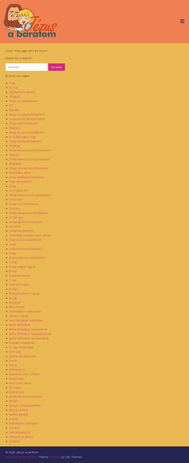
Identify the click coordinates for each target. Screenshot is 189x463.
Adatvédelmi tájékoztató (25, 311)
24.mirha (14, 226)
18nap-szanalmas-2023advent (28, 168)
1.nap (12, 83)
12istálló (14, 110)
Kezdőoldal (16, 378)
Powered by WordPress (21, 457)
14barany (14, 128)
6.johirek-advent (19, 275)
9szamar (15, 302)
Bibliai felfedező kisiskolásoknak (30, 334)
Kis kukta (15, 387)
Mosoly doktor (18, 410)
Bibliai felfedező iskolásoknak (28, 329)
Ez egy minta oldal (21, 347)
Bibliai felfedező (19, 325)
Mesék (13, 401)
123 (11, 105)
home (13, 360)
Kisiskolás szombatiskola (25, 396)
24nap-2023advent (21, 231)
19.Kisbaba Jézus (20, 172)
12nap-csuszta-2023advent (26, 114)
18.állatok (15, 163)
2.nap (12, 186)
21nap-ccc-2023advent (24, 204)
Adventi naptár (18, 316)
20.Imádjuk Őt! (18, 190)
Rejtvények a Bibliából (23, 423)
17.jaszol (14, 155)
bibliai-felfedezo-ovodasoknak (29, 338)
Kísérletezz (16, 392)
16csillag (14, 146)
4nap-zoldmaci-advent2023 (27, 257)
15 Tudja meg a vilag (22, 137)
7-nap (13, 280)
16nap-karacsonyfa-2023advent (29, 150)
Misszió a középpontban (25, 405)
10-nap (13, 87)
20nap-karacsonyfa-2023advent (30, 195)
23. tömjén (16, 217)
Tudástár (15, 441)
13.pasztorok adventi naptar (27, 119)
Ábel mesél (16, 307)
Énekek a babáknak (22, 343)
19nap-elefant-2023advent (26, 177)
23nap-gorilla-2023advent (25, 222)
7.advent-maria (19, 284)
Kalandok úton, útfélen (24, 374)
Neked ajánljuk (18, 414)
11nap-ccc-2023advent (23, 101)
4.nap (12, 253)
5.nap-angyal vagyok (22, 266)
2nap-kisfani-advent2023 (25, 240)
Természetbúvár (20, 432)
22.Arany (14, 208)
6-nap (13, 271)
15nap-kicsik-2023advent (25, 141)
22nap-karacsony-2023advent (28, 213)
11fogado (14, 96)
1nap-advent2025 (20, 181)
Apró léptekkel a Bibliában (26, 320)
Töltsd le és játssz (21, 437)
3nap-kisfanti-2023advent (26, 249)
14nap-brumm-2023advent (26, 132)
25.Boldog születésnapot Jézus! (30, 235)
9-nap (13, 298)
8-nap (13, 289)
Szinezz (14, 428)
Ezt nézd (15, 351)
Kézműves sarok (20, 383)
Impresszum (17, 369)
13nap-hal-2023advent (23, 123)
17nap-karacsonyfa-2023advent (29, 159)
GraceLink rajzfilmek (22, 356)
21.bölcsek (15, 199)
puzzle (13, 419)
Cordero (55, 457)
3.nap (12, 244)
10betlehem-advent (22, 92)
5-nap (13, 262)
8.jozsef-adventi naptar (24, 293)
